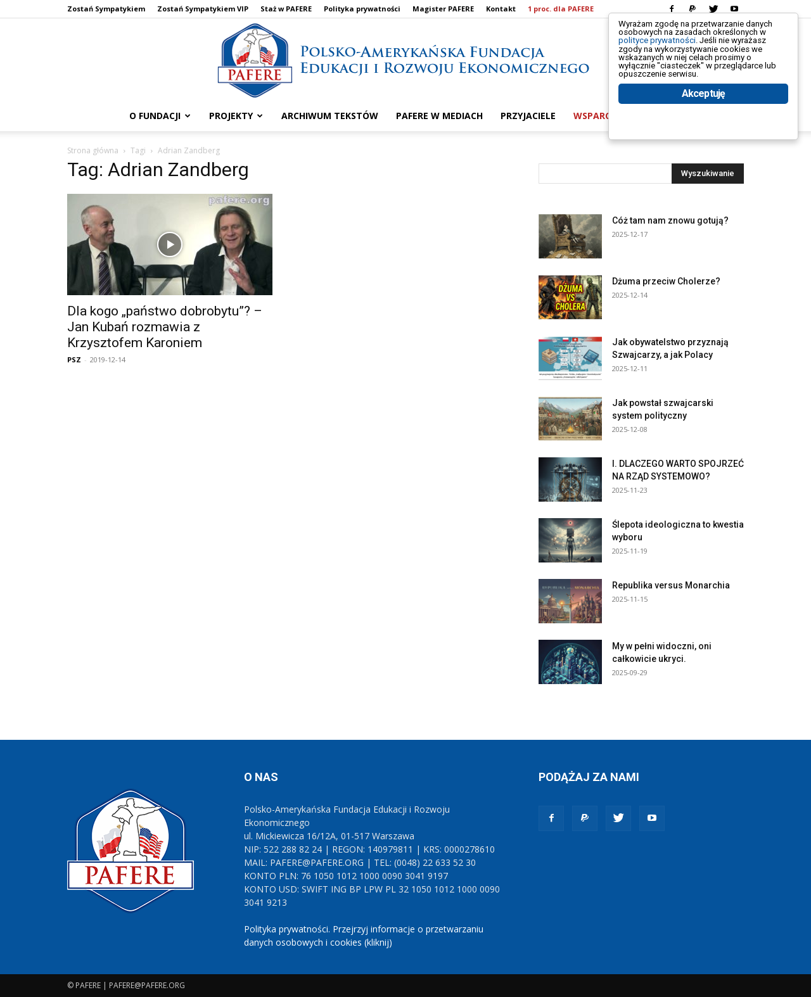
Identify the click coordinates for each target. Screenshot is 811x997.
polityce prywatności (672, 51)
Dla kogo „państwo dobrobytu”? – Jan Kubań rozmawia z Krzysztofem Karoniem (164, 326)
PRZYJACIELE (528, 116)
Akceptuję (703, 131)
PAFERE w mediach (439, 116)
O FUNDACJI (160, 116)
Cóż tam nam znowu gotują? (670, 220)
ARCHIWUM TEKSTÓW (329, 116)
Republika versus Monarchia (671, 585)
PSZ (74, 359)
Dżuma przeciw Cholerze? (666, 281)
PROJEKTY (236, 116)
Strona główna (92, 150)
